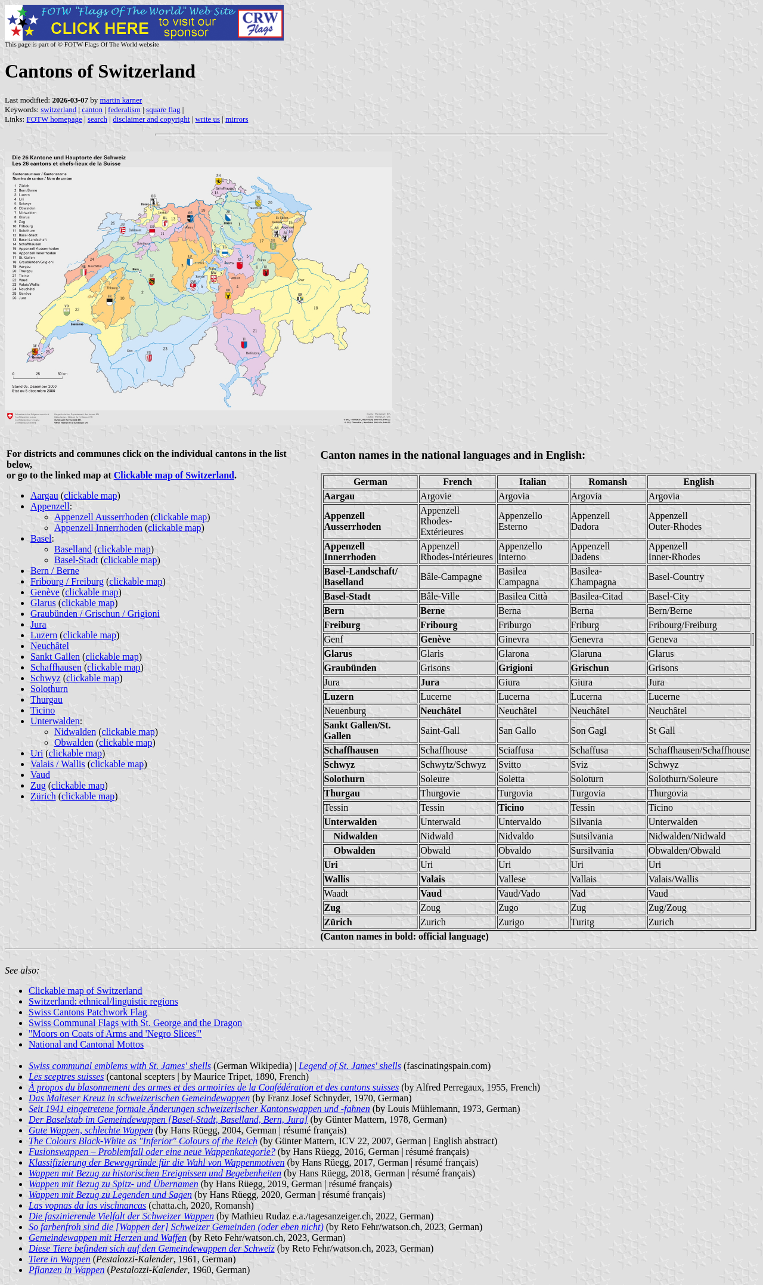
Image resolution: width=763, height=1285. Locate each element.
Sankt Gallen (55, 656)
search (97, 119)
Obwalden (74, 742)
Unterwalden (55, 721)
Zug (38, 785)
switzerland (58, 109)
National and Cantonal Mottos (86, 1044)
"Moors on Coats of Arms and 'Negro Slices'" (115, 1033)
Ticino (42, 710)
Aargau (44, 495)
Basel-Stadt (76, 560)
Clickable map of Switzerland (174, 475)
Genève (45, 592)
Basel (41, 538)
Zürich (43, 796)
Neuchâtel (49, 646)
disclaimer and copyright (151, 119)
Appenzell (50, 506)
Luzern (43, 635)
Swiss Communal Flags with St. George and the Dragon (135, 1023)
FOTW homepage (54, 119)
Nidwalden (75, 732)
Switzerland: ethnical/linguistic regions (103, 1001)
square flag (163, 109)
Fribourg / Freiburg (67, 581)
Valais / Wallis (57, 764)
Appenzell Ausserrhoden (101, 517)
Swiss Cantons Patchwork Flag (88, 1012)
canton (92, 109)
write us (208, 119)
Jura (38, 624)
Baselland (73, 549)
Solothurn (49, 689)
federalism (124, 109)
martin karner (121, 99)
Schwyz (45, 678)
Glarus (43, 603)
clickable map (90, 495)
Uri (36, 753)
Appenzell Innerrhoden (98, 528)
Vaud (40, 775)
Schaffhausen (56, 667)
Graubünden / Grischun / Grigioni (95, 613)
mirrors (236, 119)
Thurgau (46, 699)
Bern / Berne (54, 571)
